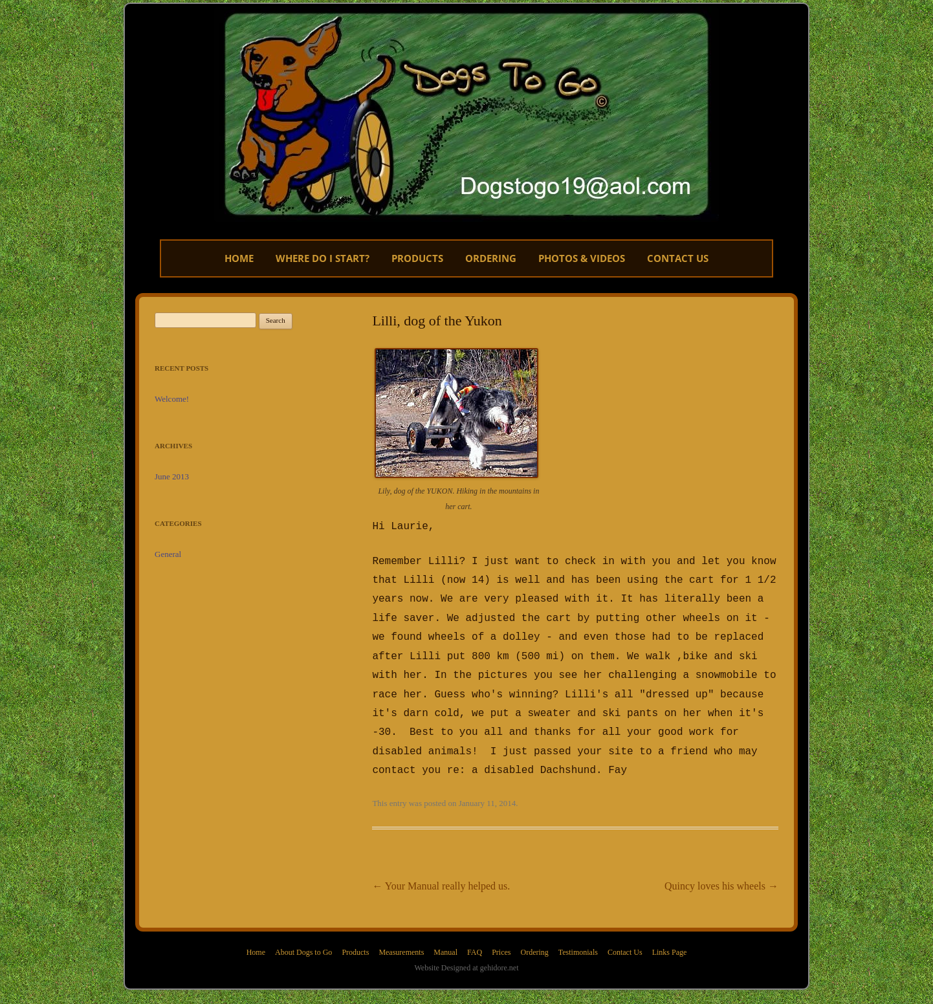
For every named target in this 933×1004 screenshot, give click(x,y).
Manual (445, 935)
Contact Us (625, 935)
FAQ (474, 935)
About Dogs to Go (303, 935)
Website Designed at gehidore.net (467, 950)
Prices (501, 935)
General (168, 554)
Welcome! (172, 399)
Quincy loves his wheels (721, 869)
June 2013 (172, 476)
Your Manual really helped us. (441, 869)
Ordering (490, 258)
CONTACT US (677, 258)
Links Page (669, 935)
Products (417, 258)
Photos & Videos (581, 258)
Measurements (401, 935)
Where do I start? (322, 258)
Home (239, 258)
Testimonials (578, 935)
